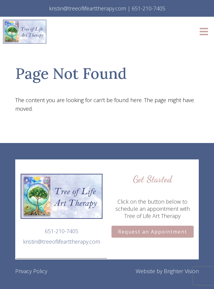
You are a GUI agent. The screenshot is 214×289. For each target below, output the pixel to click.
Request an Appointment (152, 231)
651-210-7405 (61, 231)
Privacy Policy (31, 271)
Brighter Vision (181, 271)
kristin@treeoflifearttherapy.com (61, 241)
